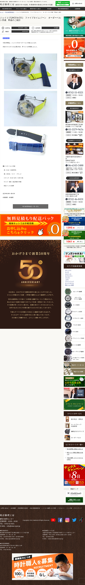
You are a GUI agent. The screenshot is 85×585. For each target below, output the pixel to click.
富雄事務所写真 (74, 187)
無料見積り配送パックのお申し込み (30, 225)
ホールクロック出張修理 (74, 425)
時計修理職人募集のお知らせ (75, 449)
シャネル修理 (74, 345)
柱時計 (74, 419)
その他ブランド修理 (74, 358)
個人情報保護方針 (35, 508)
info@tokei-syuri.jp (13, 526)
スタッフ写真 (74, 81)
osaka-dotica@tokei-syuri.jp (55, 538)
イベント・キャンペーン (74, 404)
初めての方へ (74, 27)
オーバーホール (69, 283)
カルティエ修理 (74, 312)
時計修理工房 (7, 515)
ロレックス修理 (74, 291)
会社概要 (13, 508)
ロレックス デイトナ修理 (74, 298)
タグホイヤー (69, 275)
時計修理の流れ (7, 8)
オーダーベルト (74, 438)
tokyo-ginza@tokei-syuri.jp (12, 538)
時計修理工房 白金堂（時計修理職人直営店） (7, 4)
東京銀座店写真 (74, 117)
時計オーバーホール (74, 365)
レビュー (79, 227)
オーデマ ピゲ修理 (74, 352)
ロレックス (68, 270)
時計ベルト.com (74, 500)
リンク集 (69, 508)
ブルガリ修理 (74, 325)
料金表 (49, 8)
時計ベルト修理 (69, 285)
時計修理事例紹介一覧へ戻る (30, 206)
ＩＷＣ (67, 279)
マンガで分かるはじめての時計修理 (74, 257)
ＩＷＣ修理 (74, 332)
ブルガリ (67, 277)
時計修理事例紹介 (63, 8)
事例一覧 (79, 241)
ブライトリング (69, 281)
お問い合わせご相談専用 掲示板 (74, 393)
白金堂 (74, 493)
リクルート (61, 508)
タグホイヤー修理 (74, 318)
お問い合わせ (77, 3)
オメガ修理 (74, 305)
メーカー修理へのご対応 (49, 508)
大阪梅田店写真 (74, 149)
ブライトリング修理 (74, 338)
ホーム (1, 12)
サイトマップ (78, 508)
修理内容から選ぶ (35, 8)
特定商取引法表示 (23, 508)
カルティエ (68, 274)
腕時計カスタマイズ (74, 431)
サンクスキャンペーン (74, 475)
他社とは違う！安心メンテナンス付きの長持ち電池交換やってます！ (74, 381)
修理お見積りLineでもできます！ (63, 3)
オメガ (67, 272)
